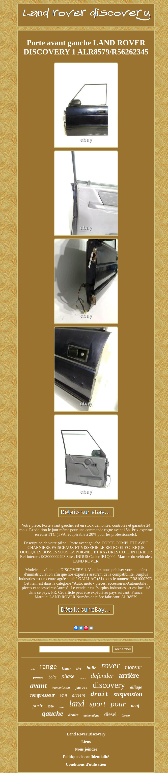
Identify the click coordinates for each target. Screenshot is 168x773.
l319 (63, 695)
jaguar (66, 668)
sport (97, 703)
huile (91, 667)
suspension (128, 694)
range (48, 666)
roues (82, 677)
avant (38, 685)
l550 (51, 706)
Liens (86, 741)
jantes (81, 688)
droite (73, 714)
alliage (136, 687)
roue (61, 706)
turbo (126, 715)
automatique (91, 715)
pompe (38, 677)
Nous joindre (86, 749)
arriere (78, 695)
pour (118, 703)
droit (99, 694)
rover (110, 665)
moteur (133, 667)
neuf (135, 705)
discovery (109, 685)
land (76, 703)
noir (33, 669)
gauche (52, 713)
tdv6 (78, 668)
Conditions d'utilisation (86, 764)
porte (38, 705)
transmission (61, 688)
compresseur (42, 695)
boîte (52, 677)
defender (102, 675)
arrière (129, 675)
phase (68, 676)
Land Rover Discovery (86, 734)
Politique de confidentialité (86, 757)
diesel (110, 714)
